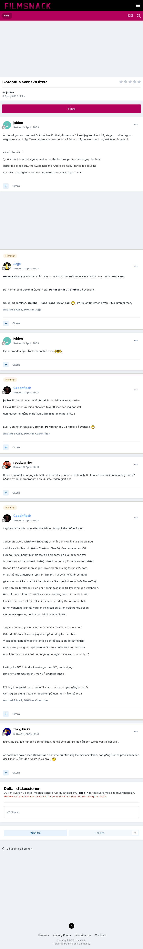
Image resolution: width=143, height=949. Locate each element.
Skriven (26, 127)
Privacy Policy (62, 935)
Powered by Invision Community (71, 943)
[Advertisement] (48, 49)
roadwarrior (22, 462)
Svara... (13, 812)
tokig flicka (22, 729)
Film (22, 96)
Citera (16, 185)
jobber (10, 92)
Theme (43, 935)
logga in (83, 792)
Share (35, 833)
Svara (72, 108)
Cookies (100, 935)
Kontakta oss (83, 935)
